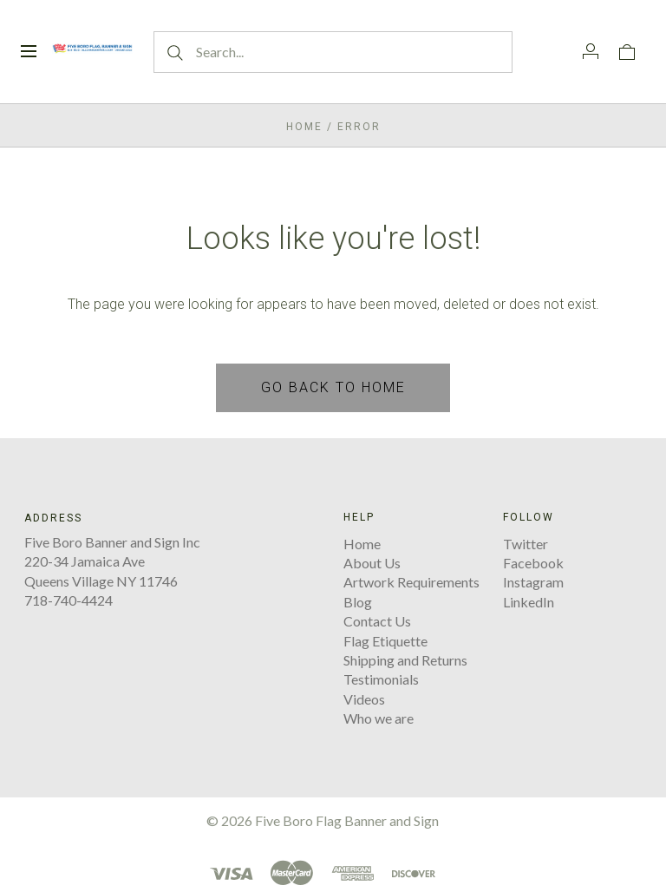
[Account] (590, 51)
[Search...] (333, 52)
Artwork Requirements (411, 582)
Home (304, 127)
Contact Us (377, 621)
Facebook (533, 562)
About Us (372, 562)
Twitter (525, 543)
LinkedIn (528, 602)
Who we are (378, 718)
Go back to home (333, 387)
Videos (364, 699)
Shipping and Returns (405, 660)
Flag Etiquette (385, 641)
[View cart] (627, 51)
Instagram (533, 582)
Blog (357, 602)
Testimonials (381, 679)
